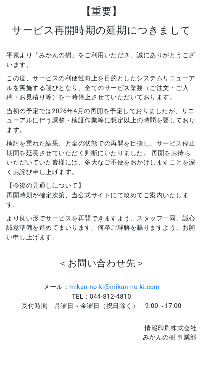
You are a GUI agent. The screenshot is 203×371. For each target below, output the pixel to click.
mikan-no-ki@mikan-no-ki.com (114, 287)
